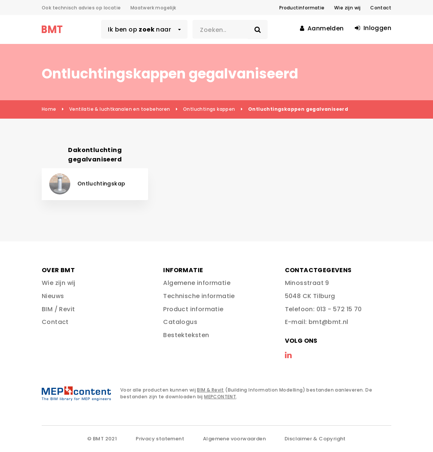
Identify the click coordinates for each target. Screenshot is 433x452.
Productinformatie (302, 8)
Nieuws (53, 296)
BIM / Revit (58, 309)
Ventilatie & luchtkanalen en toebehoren (119, 109)
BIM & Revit (210, 390)
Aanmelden (322, 28)
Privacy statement (160, 438)
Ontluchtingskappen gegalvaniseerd (298, 109)
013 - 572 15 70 (339, 309)
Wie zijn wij (347, 8)
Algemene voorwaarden (234, 438)
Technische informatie (199, 296)
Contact (380, 8)
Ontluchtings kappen (209, 109)
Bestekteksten (186, 335)
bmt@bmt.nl (328, 322)
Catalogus (180, 322)
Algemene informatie (196, 283)
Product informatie (193, 309)
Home (49, 109)
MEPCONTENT (220, 396)
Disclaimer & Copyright (315, 438)
